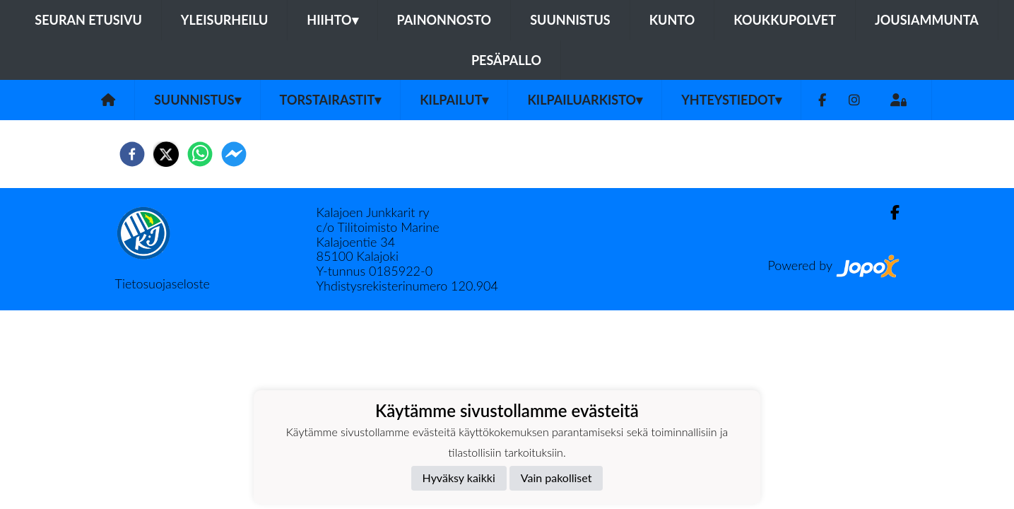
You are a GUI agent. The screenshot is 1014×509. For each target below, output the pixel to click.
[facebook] (132, 154)
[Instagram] (854, 100)
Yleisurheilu (224, 20)
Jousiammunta (927, 20)
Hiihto (332, 20)
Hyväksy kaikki (459, 477)
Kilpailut (454, 99)
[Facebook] (822, 100)
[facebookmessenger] (234, 154)
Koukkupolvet (784, 20)
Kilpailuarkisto (584, 99)
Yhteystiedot (731, 99)
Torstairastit (331, 99)
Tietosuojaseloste (162, 283)
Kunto (672, 20)
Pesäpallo (506, 60)
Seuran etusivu (88, 20)
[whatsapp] (200, 154)
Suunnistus (570, 20)
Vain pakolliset (556, 477)
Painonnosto (444, 20)
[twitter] (166, 154)
